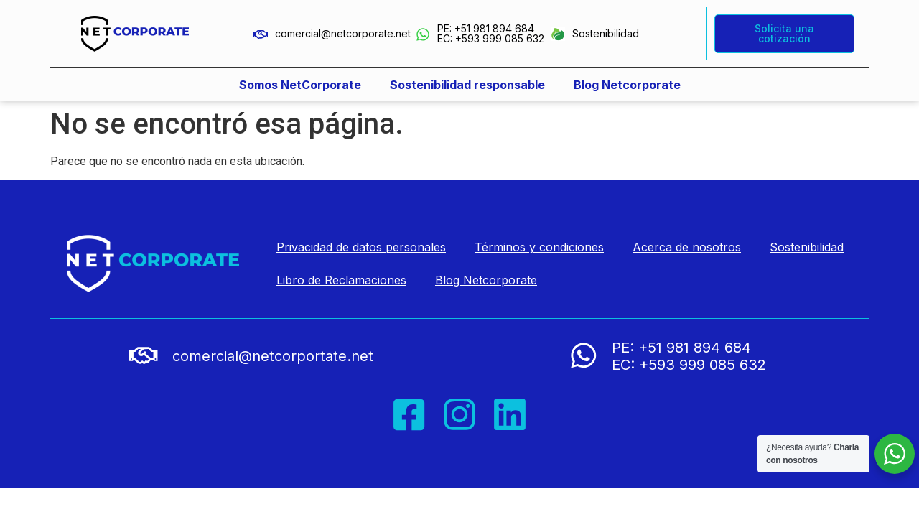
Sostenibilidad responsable (467, 85)
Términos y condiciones (539, 247)
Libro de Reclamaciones (341, 280)
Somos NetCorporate (300, 85)
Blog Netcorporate (627, 85)
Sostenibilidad (605, 33)
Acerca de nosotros (687, 247)
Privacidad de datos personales (361, 247)
